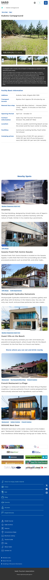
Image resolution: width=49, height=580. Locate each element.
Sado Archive (7, 525)
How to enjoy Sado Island (12, 481)
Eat (4, 492)
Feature (5, 528)
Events (5, 502)
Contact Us (6, 550)
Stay (4, 497)
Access (5, 507)
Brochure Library (8, 536)
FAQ (4, 543)
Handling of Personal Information (12, 564)
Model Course (7, 521)
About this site (7, 560)
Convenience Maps (8, 532)
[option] (24, 37)
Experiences (7, 513)
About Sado (6, 547)
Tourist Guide (7, 539)
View (4, 487)
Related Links (7, 557)
